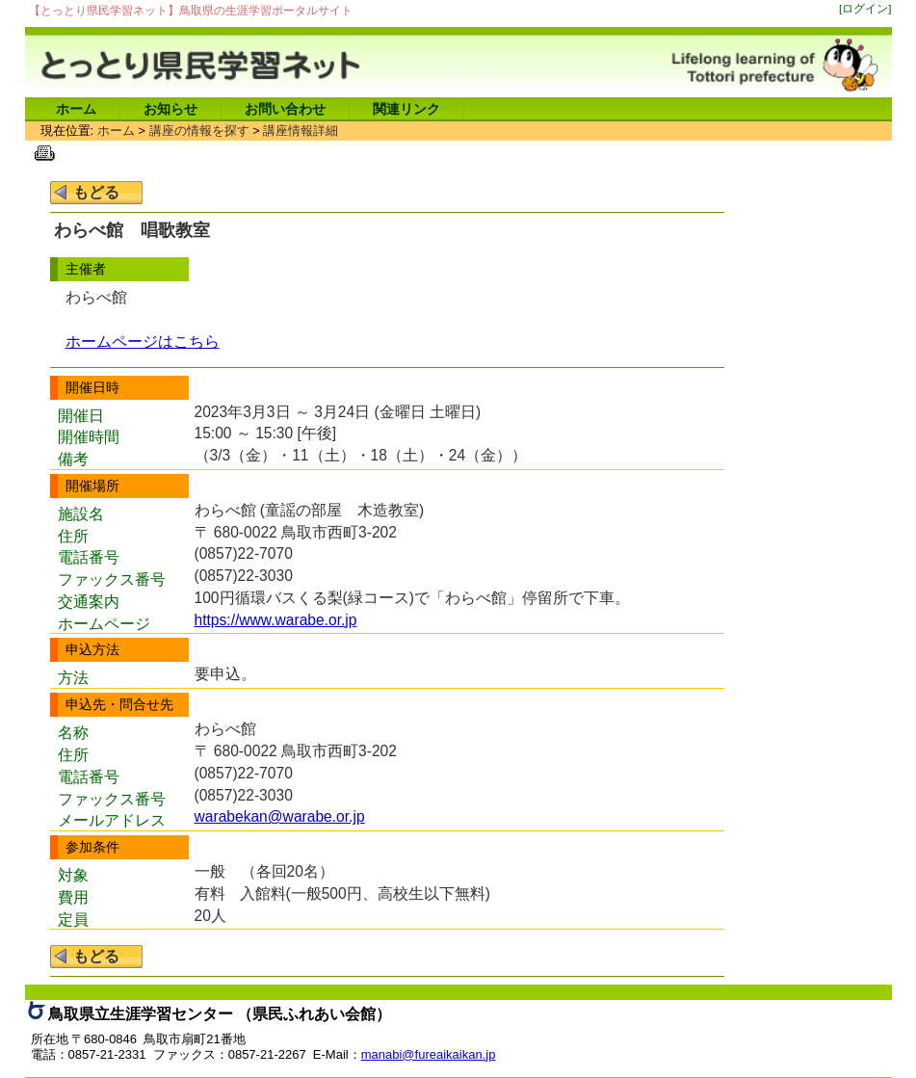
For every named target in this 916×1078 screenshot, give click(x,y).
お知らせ (170, 109)
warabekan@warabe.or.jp (280, 816)
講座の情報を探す (199, 130)
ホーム (76, 109)
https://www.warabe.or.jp (276, 620)
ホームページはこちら (142, 341)
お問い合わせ (285, 109)
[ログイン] (865, 8)
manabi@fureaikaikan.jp (428, 1054)
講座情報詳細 (300, 130)
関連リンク (406, 109)
